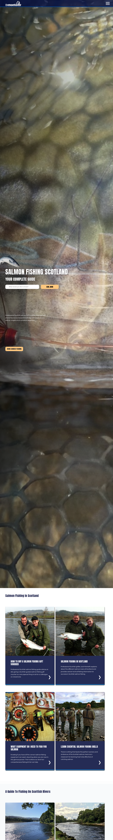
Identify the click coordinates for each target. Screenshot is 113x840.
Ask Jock (49, 286)
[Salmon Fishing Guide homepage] (14, 6)
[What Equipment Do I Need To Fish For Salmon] (29, 731)
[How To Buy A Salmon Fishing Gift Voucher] (29, 646)
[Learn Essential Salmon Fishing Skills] (80, 731)
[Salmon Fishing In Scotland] (80, 646)
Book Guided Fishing (14, 349)
